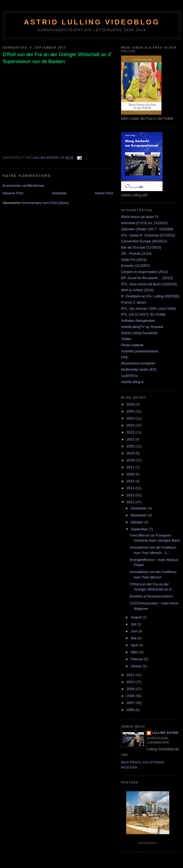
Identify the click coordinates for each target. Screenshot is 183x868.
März (135, 652)
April (135, 645)
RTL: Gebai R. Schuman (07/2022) (148, 235)
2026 (130, 404)
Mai (134, 638)
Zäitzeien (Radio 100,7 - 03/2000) (147, 229)
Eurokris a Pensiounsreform (151, 596)
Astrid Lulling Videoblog (92, 22)
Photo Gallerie (132, 345)
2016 (130, 474)
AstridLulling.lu (132, 382)
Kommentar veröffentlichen (23, 186)
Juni (134, 631)
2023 (130, 425)
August (137, 617)
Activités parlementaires (139, 351)
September (140, 529)
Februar (137, 659)
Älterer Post (104, 193)
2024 (130, 418)
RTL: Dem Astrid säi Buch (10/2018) (149, 284)
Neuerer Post (13, 193)
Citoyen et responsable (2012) (144, 272)
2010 (130, 682)
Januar (136, 666)
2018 (130, 460)
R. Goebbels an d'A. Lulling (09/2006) (150, 296)
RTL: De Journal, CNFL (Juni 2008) (148, 309)
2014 (130, 488)
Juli (134, 624)
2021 (130, 439)
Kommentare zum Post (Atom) (45, 203)
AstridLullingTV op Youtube (142, 327)
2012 (130, 502)
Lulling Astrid (165, 732)
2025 (130, 411)
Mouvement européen (138, 363)
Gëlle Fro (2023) (134, 260)
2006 (130, 710)
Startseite (59, 193)
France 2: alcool (133, 302)
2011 (130, 675)
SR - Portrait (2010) (136, 253)
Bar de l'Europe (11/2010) (141, 247)
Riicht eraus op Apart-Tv (140, 217)
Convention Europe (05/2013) (144, 241)
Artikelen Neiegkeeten (138, 321)
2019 (130, 453)
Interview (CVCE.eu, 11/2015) (144, 223)
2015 (130, 481)
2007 (130, 703)
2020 (130, 446)
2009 (130, 689)
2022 (130, 432)
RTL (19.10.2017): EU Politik (143, 314)
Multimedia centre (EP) (139, 369)
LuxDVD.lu (129, 376)
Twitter (126, 339)
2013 (130, 495)
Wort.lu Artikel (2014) (137, 290)
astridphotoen (147, 842)
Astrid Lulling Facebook (139, 333)
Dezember (139, 508)
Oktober (137, 522)
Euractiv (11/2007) (135, 266)
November (139, 515)
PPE (124, 357)
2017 (130, 467)
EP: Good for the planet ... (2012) (147, 278)
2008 (130, 696)
